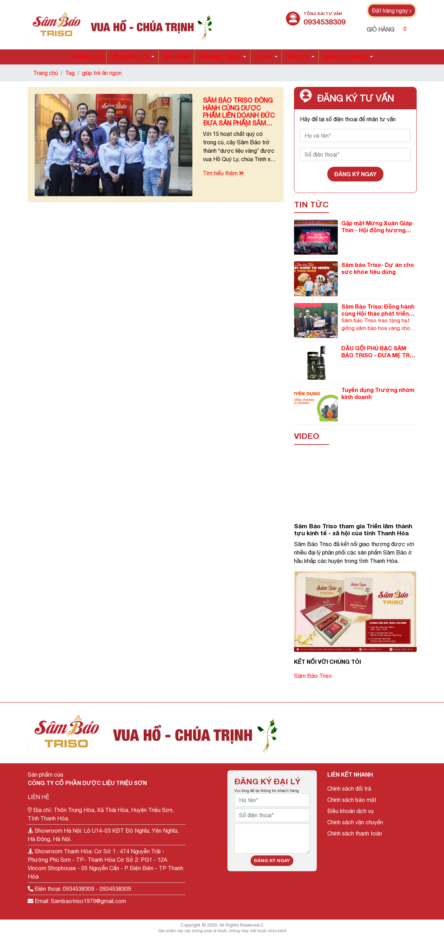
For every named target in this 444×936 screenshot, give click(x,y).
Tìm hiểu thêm (223, 173)
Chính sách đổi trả (349, 788)
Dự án (263, 57)
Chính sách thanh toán (354, 833)
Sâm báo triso (219, 57)
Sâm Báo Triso (313, 676)
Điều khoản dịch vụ (350, 811)
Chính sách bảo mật (351, 800)
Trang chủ (86, 57)
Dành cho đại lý (345, 57)
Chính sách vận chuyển (355, 822)
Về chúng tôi (130, 57)
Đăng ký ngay (355, 174)
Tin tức (298, 57)
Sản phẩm (176, 57)
